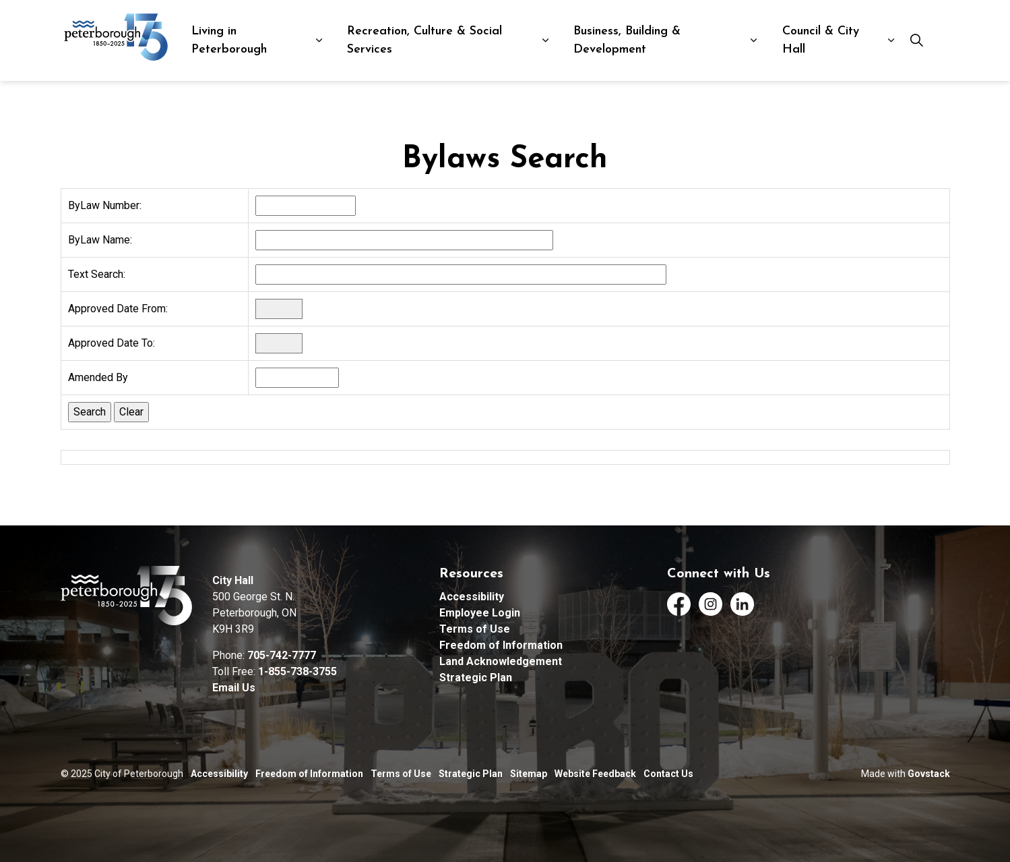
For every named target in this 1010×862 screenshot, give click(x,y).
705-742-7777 (281, 655)
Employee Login (479, 612)
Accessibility (471, 596)
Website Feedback (595, 773)
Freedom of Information (501, 645)
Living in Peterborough (229, 40)
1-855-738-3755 (297, 671)
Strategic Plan (475, 677)
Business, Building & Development (627, 40)
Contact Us (668, 773)
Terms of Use (474, 629)
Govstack (929, 773)
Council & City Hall (820, 40)
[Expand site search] (916, 40)
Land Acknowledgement (500, 661)
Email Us (233, 687)
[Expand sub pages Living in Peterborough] (319, 40)
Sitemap (528, 773)
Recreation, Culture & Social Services (424, 40)
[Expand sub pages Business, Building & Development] (753, 40)
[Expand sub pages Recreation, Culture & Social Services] (545, 40)
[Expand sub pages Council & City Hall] (891, 40)
